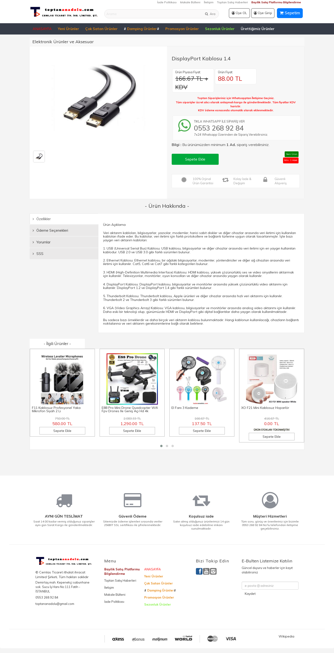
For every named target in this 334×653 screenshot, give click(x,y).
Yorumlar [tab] (41, 242)
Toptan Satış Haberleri (232, 2)
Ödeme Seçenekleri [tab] (50, 230)
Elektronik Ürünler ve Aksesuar (63, 41)
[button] (161, 445)
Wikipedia (286, 636)
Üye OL (239, 13)
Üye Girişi (263, 13)
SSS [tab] (38, 253)
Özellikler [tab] (42, 219)
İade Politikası (167, 2)
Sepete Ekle (195, 159)
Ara (210, 14)
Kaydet (250, 594)
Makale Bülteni (190, 2)
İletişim (209, 2)
